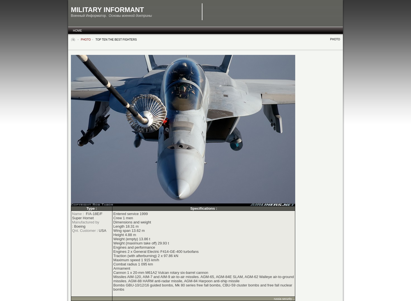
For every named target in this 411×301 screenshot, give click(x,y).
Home (77, 30)
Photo (86, 39)
